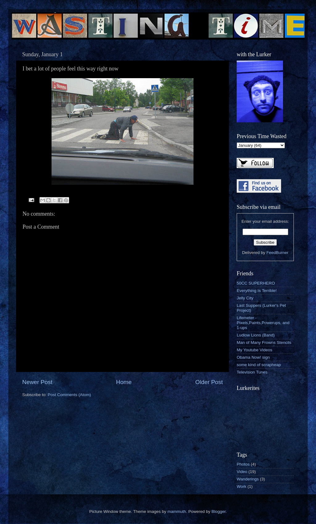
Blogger (218, 511)
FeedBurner (277, 252)
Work (241, 486)
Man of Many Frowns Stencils (264, 342)
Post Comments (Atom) (69, 394)
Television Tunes (252, 372)
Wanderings (248, 479)
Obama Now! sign (253, 357)
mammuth (177, 511)
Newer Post (37, 382)
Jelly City (245, 298)
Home (123, 382)
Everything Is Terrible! (257, 290)
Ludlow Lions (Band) (256, 335)
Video (242, 471)
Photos (243, 464)
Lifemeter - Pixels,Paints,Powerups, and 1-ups (263, 322)
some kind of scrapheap (259, 364)
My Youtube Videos (254, 350)
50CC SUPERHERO (256, 283)
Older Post (209, 382)
